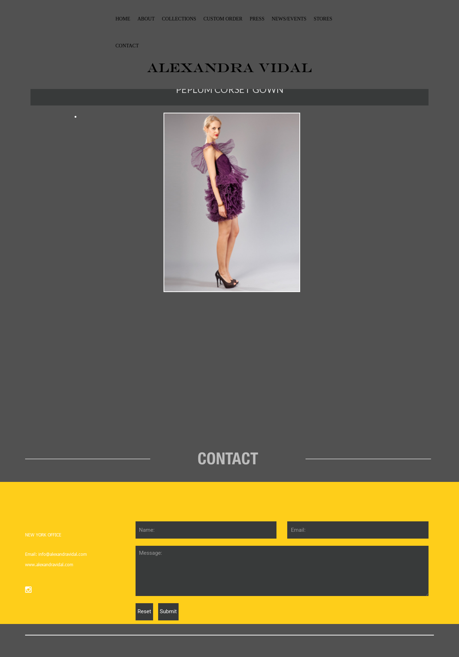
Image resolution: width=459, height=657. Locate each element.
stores (323, 19)
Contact (127, 45)
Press (257, 19)
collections (179, 19)
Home (122, 19)
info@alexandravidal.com (62, 554)
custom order (222, 19)
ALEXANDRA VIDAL (229, 67)
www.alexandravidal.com (49, 564)
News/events (288, 19)
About (146, 19)
